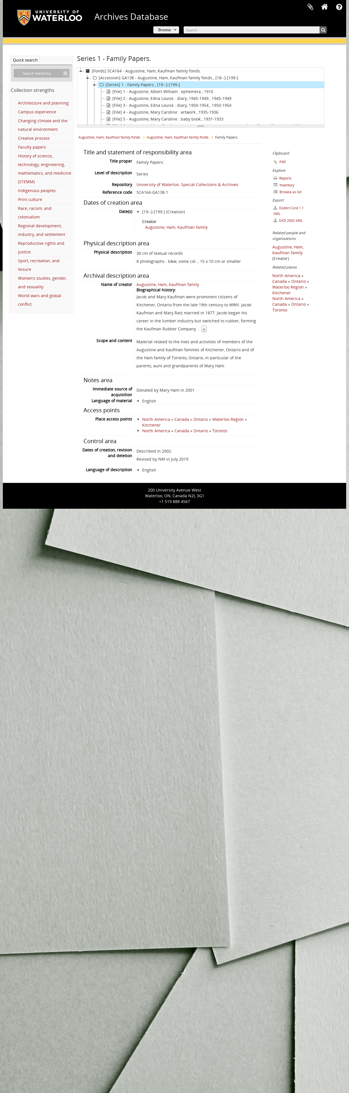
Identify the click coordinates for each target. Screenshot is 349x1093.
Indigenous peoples (37, 190)
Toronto (219, 430)
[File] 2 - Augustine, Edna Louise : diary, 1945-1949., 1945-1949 (168, 98)
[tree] (200, 96)
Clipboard (310, 7)
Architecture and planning (43, 103)
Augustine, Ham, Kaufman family (176, 227)
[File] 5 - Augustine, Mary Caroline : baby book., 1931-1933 (164, 119)
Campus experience (37, 112)
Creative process (34, 138)
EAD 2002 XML (288, 220)
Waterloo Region (228, 419)
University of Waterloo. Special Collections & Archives (187, 184)
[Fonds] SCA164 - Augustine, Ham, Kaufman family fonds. (142, 71)
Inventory (283, 185)
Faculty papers (32, 147)
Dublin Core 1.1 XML (288, 211)
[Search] (255, 29)
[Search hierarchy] (42, 73)
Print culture (30, 199)
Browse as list (287, 192)
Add (282, 161)
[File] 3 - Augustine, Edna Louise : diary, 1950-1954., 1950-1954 (168, 105)
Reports (282, 178)
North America (156, 419)
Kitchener (151, 425)
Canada (181, 419)
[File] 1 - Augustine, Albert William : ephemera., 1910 (159, 91)
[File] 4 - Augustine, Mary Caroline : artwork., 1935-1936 (161, 112)
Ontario (200, 419)
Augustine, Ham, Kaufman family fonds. (109, 137)
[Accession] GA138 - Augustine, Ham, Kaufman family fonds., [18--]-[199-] (164, 77)
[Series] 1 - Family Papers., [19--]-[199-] (139, 84)
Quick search (25, 60)
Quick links (339, 7)
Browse (164, 29)
